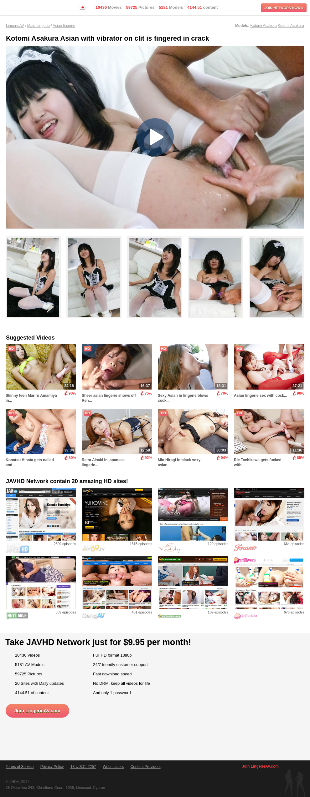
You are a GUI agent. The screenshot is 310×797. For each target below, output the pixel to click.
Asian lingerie (64, 25)
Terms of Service (20, 766)
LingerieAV (15, 25)
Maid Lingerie (38, 25)
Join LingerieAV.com (37, 710)
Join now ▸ (283, 8)
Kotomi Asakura (264, 25)
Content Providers (146, 766)
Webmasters (113, 766)
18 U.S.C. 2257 (83, 766)
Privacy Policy (52, 766)
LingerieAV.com (25, 7)
